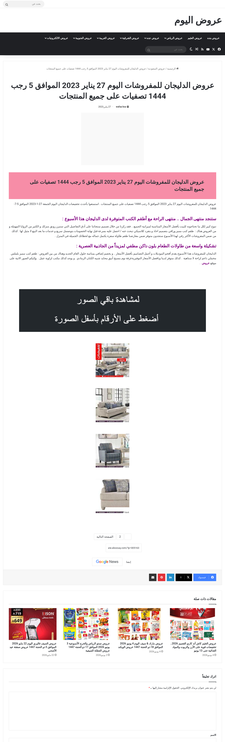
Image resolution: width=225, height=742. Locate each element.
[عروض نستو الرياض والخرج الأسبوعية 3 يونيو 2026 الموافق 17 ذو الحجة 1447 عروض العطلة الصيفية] (86, 624)
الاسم (213, 735)
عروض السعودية (156, 68)
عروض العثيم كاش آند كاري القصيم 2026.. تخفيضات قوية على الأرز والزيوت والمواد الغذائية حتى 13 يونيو (193, 647)
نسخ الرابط (94, 547)
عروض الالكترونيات (57, 38)
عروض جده (153, 38)
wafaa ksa (121, 106)
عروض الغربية (107, 38)
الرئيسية (173, 68)
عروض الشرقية (130, 38)
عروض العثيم (195, 38)
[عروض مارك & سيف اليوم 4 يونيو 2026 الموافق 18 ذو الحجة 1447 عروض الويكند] (139, 624)
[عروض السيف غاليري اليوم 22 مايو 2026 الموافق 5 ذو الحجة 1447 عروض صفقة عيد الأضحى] (33, 624)
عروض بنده (213, 38)
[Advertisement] (112, 139)
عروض (206, 263)
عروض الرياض (174, 38)
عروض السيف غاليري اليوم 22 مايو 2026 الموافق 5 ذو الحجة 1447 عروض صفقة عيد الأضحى (33, 647)
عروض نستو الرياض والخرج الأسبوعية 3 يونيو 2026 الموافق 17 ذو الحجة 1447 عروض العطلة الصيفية (88, 647)
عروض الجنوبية (83, 38)
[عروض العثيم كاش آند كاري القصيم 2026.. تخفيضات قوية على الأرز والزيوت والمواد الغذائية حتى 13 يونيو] (192, 624)
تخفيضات (74, 204)
